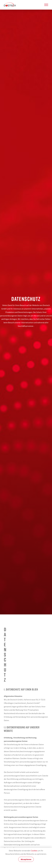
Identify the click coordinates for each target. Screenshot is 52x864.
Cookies (34, 850)
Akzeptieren (26, 859)
